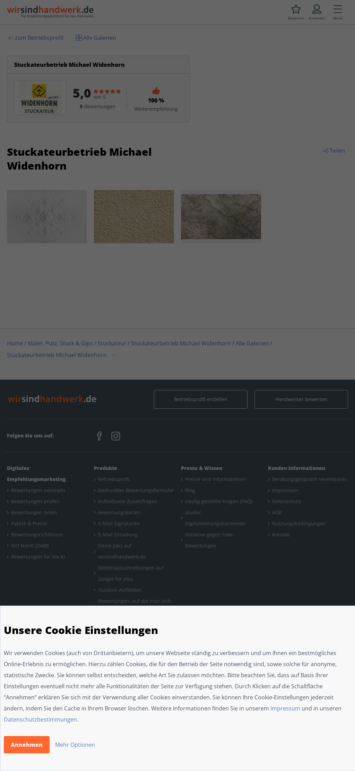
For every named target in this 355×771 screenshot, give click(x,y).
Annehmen (27, 745)
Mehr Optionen (75, 745)
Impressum (285, 708)
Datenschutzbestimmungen (40, 719)
